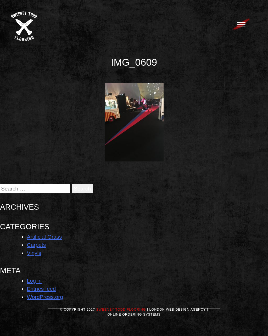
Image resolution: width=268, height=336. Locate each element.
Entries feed (41, 289)
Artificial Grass (44, 237)
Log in (34, 281)
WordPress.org (45, 297)
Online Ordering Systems (133, 314)
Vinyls (34, 253)
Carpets (36, 245)
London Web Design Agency (177, 309)
